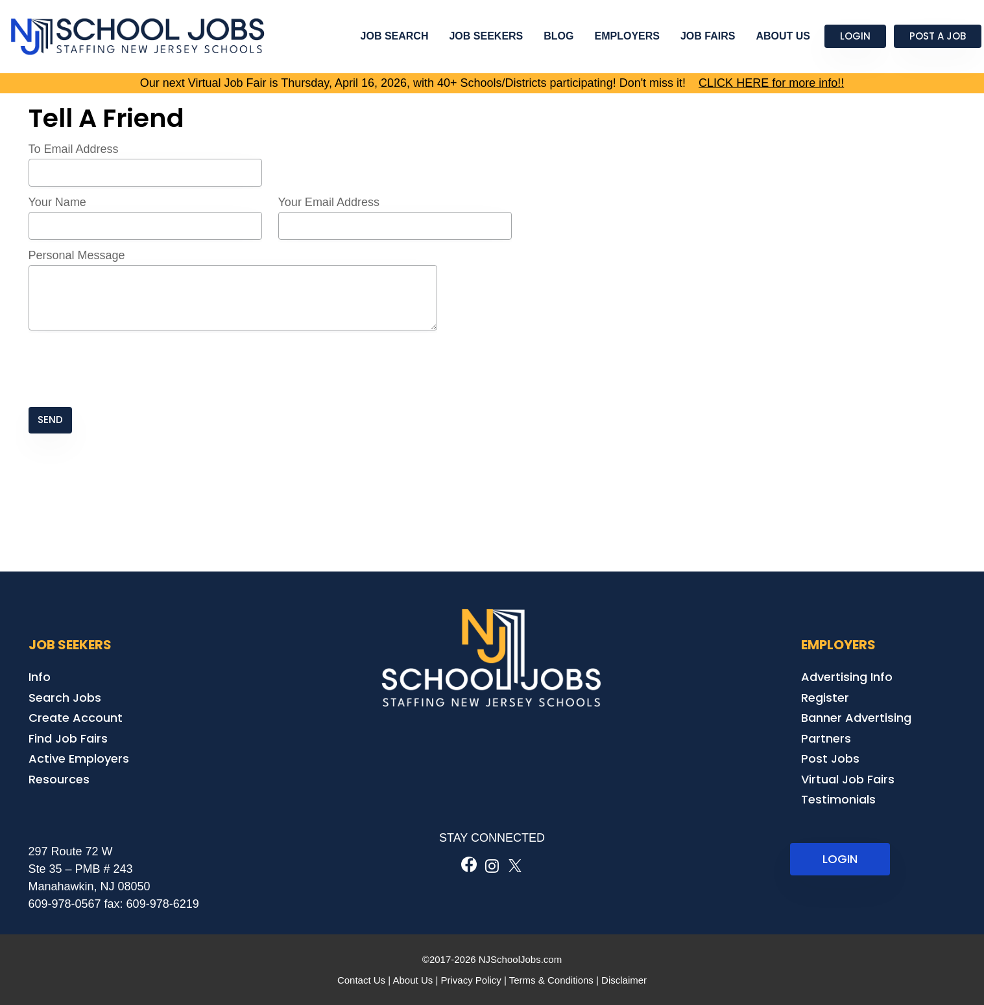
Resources (59, 779)
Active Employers (79, 758)
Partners (826, 738)
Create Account (76, 718)
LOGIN (840, 859)
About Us (783, 35)
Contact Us (361, 980)
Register (825, 697)
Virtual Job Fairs (847, 779)
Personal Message (77, 255)
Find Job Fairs (68, 738)
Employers (627, 35)
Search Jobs (65, 697)
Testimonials (838, 799)
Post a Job (937, 36)
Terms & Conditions (551, 980)
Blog (558, 35)
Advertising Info (847, 677)
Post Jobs (830, 758)
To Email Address (74, 149)
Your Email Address (328, 202)
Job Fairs (707, 35)
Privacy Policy (470, 980)
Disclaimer (624, 980)
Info (40, 677)
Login (855, 36)
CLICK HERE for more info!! (771, 82)
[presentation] (127, 370)
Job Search (395, 35)
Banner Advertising (856, 718)
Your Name (57, 202)
